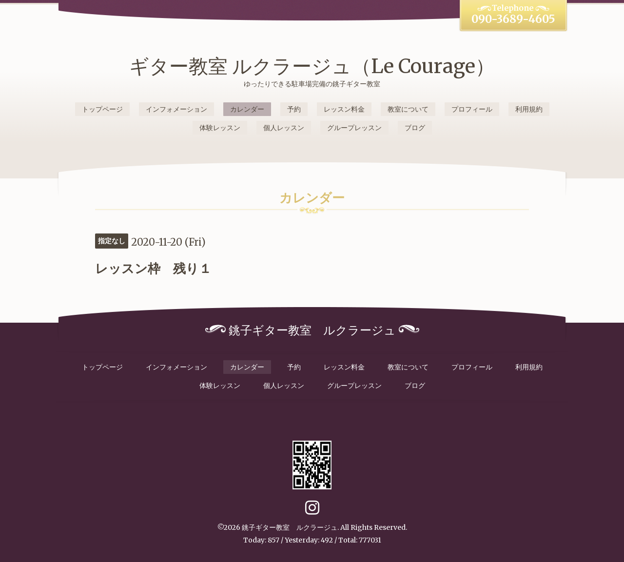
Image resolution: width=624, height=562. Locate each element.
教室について (408, 109)
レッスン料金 (344, 109)
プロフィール (471, 109)
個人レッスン (283, 127)
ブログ (415, 127)
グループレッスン (354, 127)
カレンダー (247, 109)
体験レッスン (219, 127)
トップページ (102, 109)
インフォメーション (176, 109)
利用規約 (529, 109)
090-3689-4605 (513, 19)
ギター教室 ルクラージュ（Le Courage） (312, 66)
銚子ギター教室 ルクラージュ (289, 527)
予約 (294, 109)
